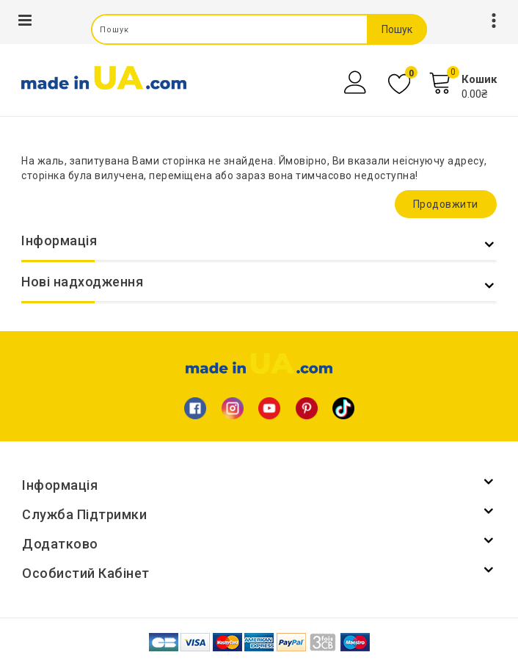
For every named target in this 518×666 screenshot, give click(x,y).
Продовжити (445, 204)
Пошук (397, 29)
